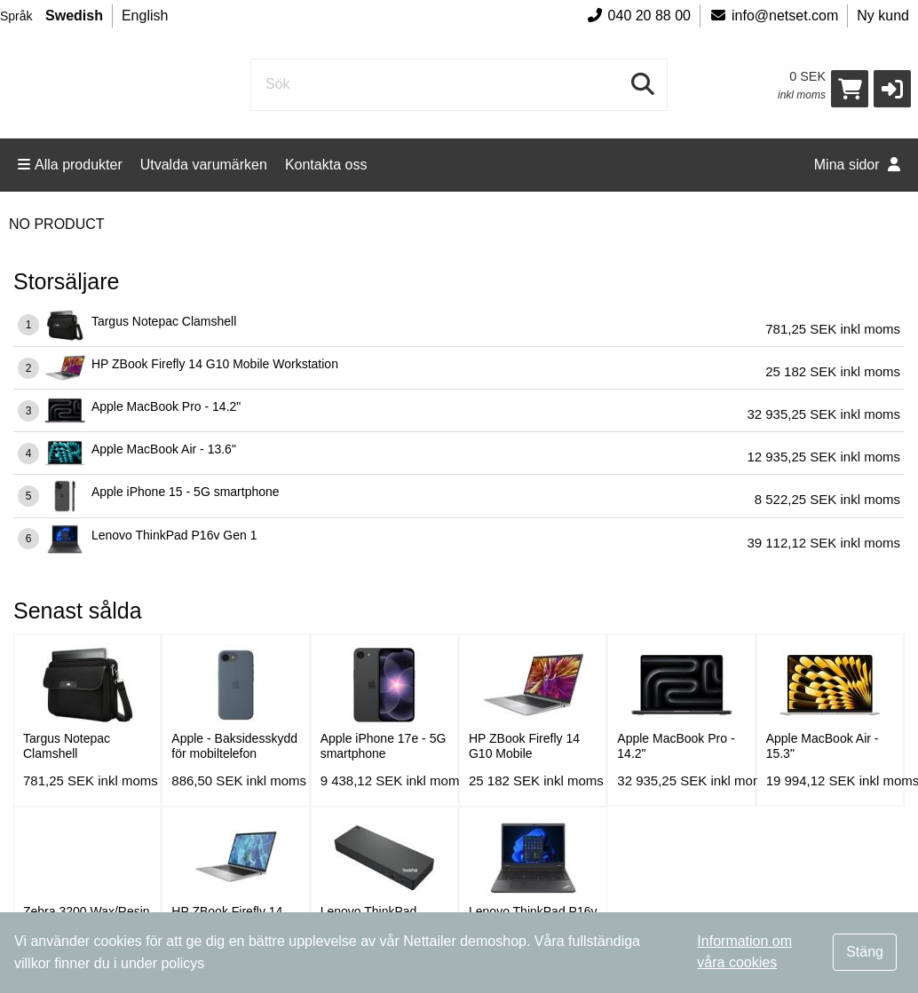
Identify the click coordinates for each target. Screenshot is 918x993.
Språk (16, 16)
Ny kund (883, 15)
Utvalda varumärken (203, 164)
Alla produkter (70, 164)
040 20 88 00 (638, 15)
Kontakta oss (326, 164)
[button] (892, 88)
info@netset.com (773, 15)
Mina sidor (857, 164)
